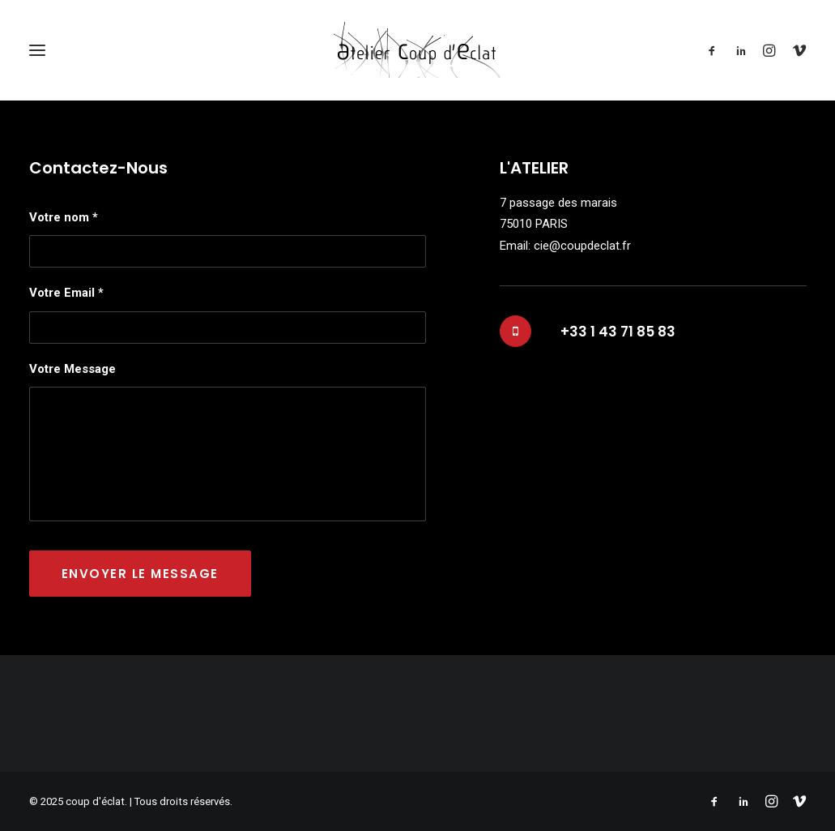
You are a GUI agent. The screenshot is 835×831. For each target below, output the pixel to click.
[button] (715, 50)
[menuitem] (715, 50)
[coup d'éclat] (417, 50)
